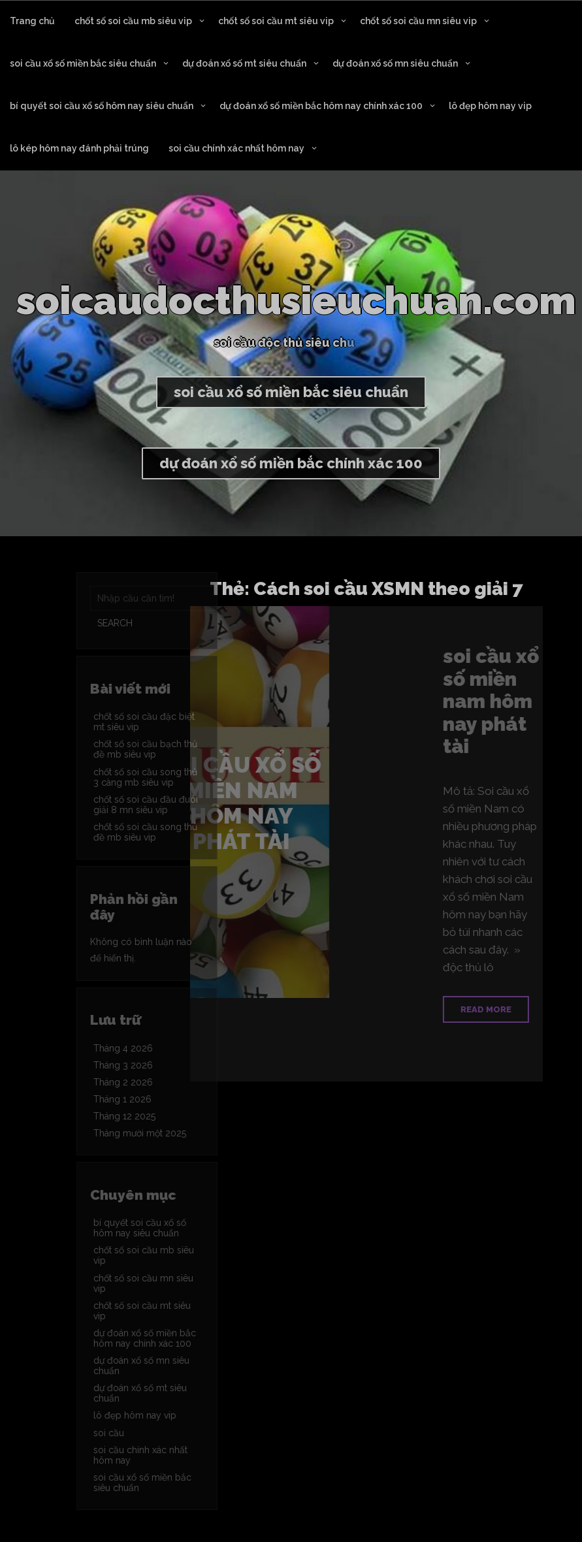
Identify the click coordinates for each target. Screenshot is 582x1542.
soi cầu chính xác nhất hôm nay (236, 148)
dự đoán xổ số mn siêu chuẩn (395, 63)
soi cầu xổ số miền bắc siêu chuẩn (83, 63)
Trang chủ (32, 21)
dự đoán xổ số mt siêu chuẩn (244, 63)
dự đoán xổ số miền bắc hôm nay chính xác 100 (321, 106)
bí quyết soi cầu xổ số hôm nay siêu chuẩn (101, 106)
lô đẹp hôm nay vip (490, 106)
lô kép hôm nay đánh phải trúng (79, 148)
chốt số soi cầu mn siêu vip (418, 21)
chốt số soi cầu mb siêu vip (133, 21)
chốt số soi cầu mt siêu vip (276, 21)
